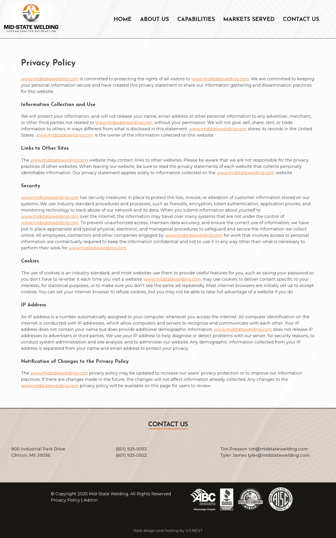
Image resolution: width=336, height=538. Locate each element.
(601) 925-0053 (131, 449)
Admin (91, 500)
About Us (154, 19)
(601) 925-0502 (131, 455)
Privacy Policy (65, 500)
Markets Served (249, 19)
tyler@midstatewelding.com (279, 455)
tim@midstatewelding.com (278, 449)
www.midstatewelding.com (50, 78)
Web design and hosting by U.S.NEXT (168, 530)
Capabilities (196, 19)
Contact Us (301, 19)
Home (123, 19)
